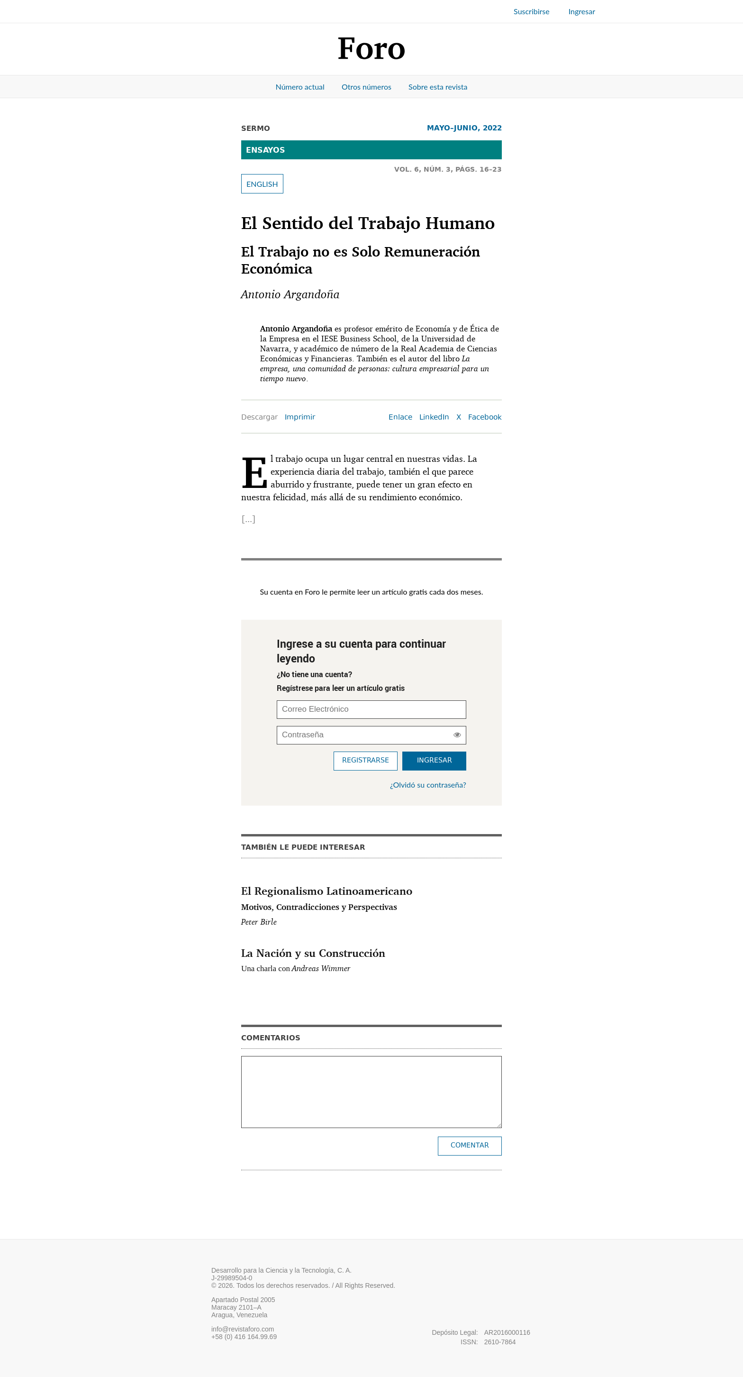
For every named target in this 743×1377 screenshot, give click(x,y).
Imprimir (300, 418)
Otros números (366, 86)
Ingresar (582, 11)
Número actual (300, 86)
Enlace (400, 418)
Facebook (485, 418)
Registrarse (365, 761)
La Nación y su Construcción (313, 952)
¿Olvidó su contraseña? (428, 784)
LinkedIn (434, 418)
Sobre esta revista (437, 86)
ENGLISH (262, 183)
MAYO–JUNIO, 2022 (464, 128)
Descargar (259, 418)
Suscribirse (532, 11)
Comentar (470, 1146)
